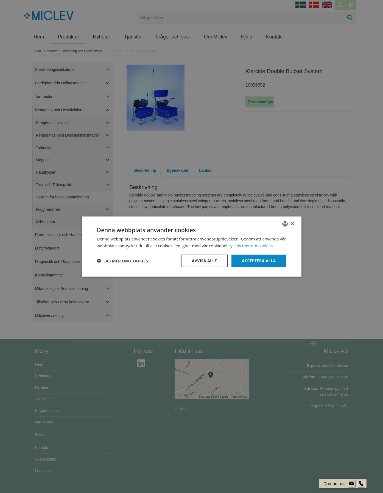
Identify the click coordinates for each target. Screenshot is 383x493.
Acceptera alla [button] (259, 260)
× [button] (292, 223)
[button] (122, 260)
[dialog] (191, 246)
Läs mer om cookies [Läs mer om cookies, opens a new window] (254, 245)
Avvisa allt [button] (204, 260)
